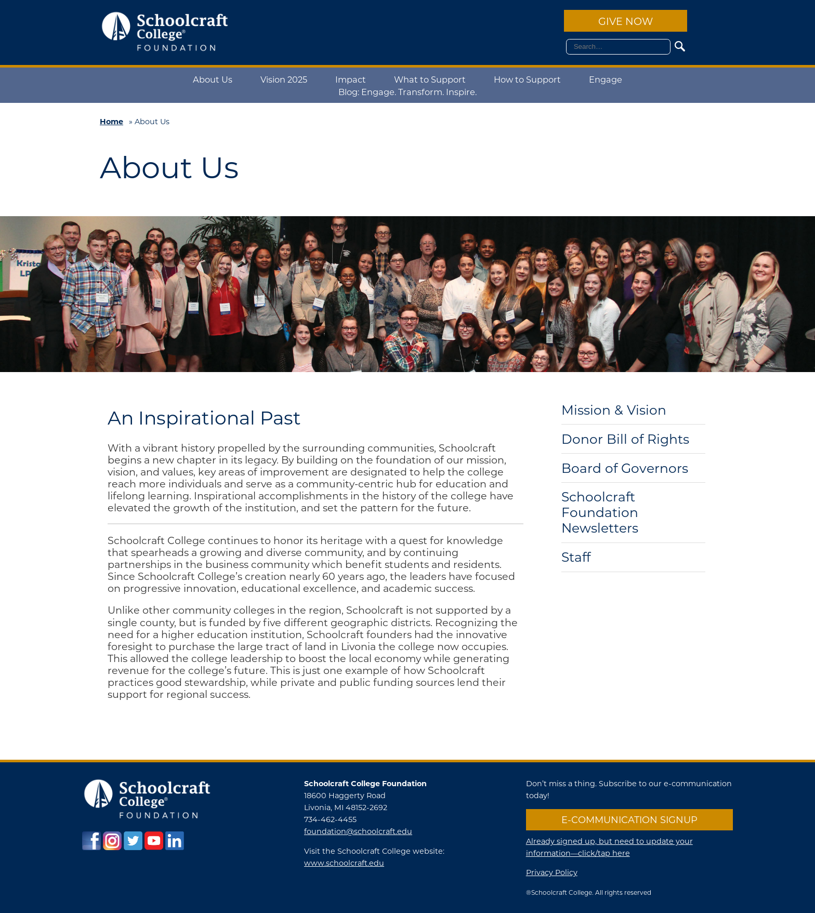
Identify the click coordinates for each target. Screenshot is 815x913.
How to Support (527, 79)
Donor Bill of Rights (625, 439)
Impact (350, 79)
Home (111, 121)
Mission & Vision (613, 410)
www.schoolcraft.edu (344, 863)
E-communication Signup (629, 819)
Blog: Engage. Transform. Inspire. (407, 91)
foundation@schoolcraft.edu (358, 831)
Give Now (625, 21)
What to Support (430, 79)
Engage (605, 79)
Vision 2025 (283, 79)
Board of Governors (624, 468)
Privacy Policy (551, 872)
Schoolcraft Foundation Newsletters (599, 512)
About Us (212, 79)
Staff (575, 557)
